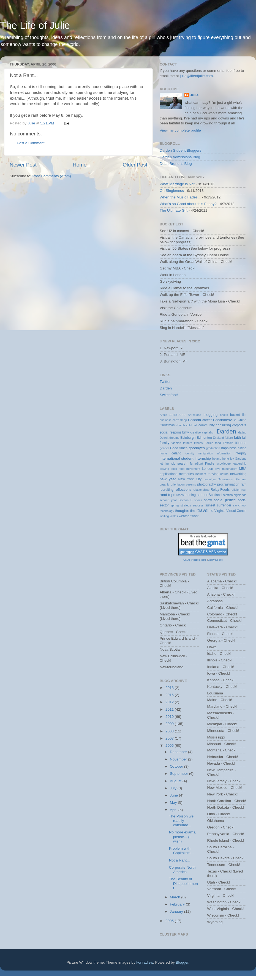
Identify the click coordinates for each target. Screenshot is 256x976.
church (180, 425)
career (207, 420)
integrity (241, 453)
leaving (164, 468)
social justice (225, 500)
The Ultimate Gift (173, 210)
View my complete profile (180, 130)
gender (164, 448)
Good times (178, 448)
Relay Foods (220, 490)
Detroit (164, 437)
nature (224, 474)
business (165, 420)
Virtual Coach (236, 511)
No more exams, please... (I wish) (182, 836)
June (174, 795)
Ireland (216, 458)
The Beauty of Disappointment (183, 883)
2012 (170, 702)
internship (203, 458)
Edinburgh (187, 438)
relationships (201, 489)
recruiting (166, 490)
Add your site (215, 559)
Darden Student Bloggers (180, 150)
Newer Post (23, 165)
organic (164, 484)
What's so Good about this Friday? (188, 204)
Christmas (167, 425)
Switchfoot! (169, 395)
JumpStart (196, 463)
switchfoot (239, 505)
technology (167, 510)
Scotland (215, 495)
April (174, 810)
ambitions (178, 415)
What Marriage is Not (177, 184)
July (174, 788)
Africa (163, 414)
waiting (164, 516)
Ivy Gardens (238, 458)
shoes (198, 500)
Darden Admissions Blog (180, 157)
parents (191, 484)
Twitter (165, 382)
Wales (174, 516)
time (193, 511)
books (224, 414)
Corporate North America (182, 869)
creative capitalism (203, 432)
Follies (209, 443)
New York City (190, 479)
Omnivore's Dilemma (232, 479)
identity (189, 453)
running (190, 495)
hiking (242, 448)
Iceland (176, 453)
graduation (213, 448)
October (177, 766)
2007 (170, 738)
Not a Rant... (179, 860)
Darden (166, 388)
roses (180, 495)
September (179, 773)
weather (184, 516)
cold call (191, 425)
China (242, 420)
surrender (224, 505)
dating (242, 432)
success (198, 505)
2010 (170, 717)
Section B (185, 500)
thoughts (182, 511)
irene (225, 458)
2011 (170, 709)
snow (208, 500)
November (179, 759)
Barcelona (194, 414)
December (179, 752)
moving (213, 474)
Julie (194, 95)
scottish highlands (234, 495)
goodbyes (197, 448)
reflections (183, 489)
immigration (205, 453)
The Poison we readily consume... (181, 820)
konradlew (144, 962)
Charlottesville (224, 420)
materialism (229, 468)
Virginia (219, 511)
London (207, 469)
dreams (174, 437)
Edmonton (204, 438)
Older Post (135, 165)
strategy (186, 505)
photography (206, 484)
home (163, 453)
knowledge (223, 463)
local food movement (185, 468)
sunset (210, 505)
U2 (212, 510)
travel (202, 510)
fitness (198, 443)
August (176, 781)
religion (235, 489)
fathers (187, 443)
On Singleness (172, 191)
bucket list (238, 415)
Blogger (182, 962)
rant (243, 484)
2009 (170, 724)
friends (241, 443)
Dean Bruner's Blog (176, 164)
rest (243, 489)
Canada (194, 420)
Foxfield (228, 443)
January (177, 911)
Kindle (209, 463)
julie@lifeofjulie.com (196, 76)
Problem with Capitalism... (181, 850)
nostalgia (210, 479)
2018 (170, 688)
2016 (170, 695)
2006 (170, 745)
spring (175, 505)
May (174, 802)
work (195, 516)
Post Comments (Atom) (51, 176)
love (217, 468)
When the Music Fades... (180, 197)
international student (177, 458)
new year (168, 479)
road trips (167, 495)
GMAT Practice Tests (194, 559)
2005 (170, 921)
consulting (223, 425)
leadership (239, 463)
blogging (210, 415)
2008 (170, 731)
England (218, 437)
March (175, 897)
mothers (200, 474)
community (206, 425)
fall (244, 438)
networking (238, 474)
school (202, 495)
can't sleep (180, 420)
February (178, 904)
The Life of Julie (35, 25)
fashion (176, 443)
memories (186, 474)
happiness (228, 448)
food (218, 443)
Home (79, 165)
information (224, 453)
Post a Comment (31, 143)
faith (237, 437)
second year (168, 500)
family (164, 443)
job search (179, 463)
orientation (177, 484)
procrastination (228, 484)
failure (229, 437)
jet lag (164, 463)
